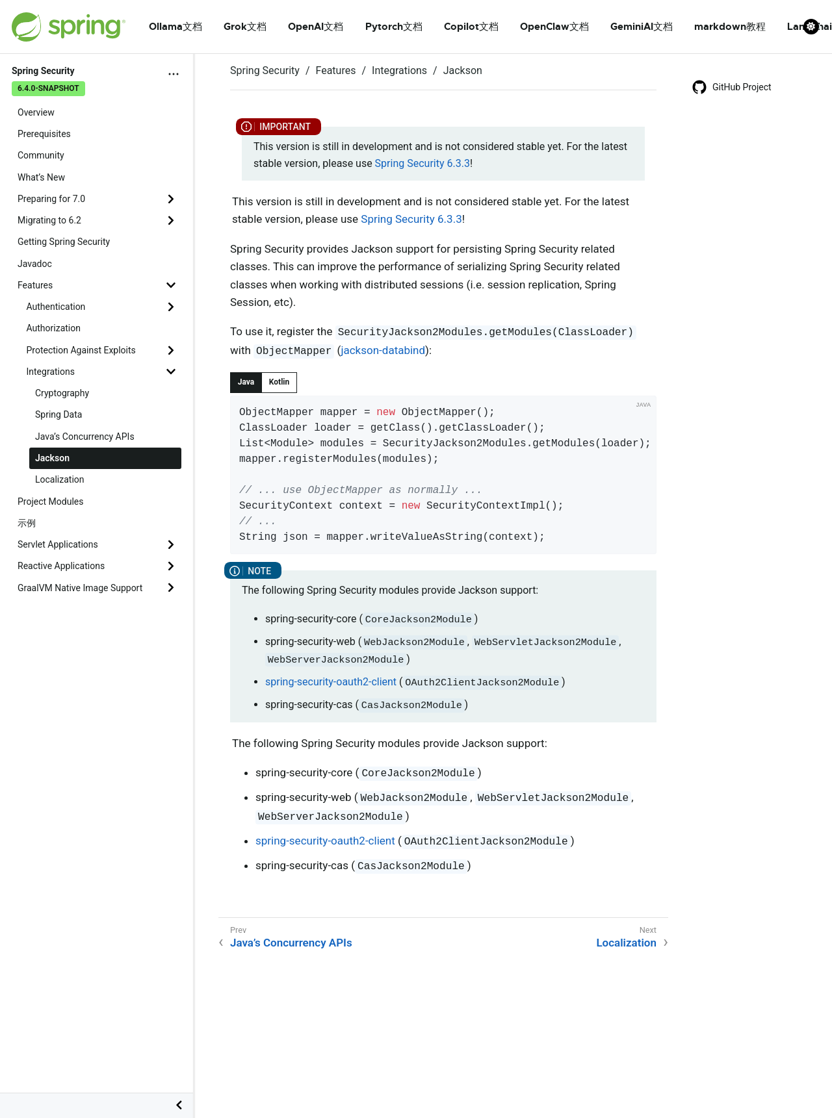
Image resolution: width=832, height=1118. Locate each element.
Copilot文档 (471, 26)
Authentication (56, 306)
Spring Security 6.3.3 (422, 163)
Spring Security (265, 70)
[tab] (246, 382)
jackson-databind (383, 350)
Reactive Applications (61, 566)
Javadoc (35, 264)
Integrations (51, 371)
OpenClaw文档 (554, 26)
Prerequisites (44, 134)
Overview (36, 112)
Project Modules (50, 501)
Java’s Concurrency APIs (85, 436)
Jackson (52, 458)
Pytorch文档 (393, 26)
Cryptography (62, 393)
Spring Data (58, 414)
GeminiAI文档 (641, 26)
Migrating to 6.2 (49, 220)
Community (41, 155)
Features (35, 285)
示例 (27, 523)
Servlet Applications (58, 544)
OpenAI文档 (315, 26)
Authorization (54, 328)
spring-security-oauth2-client (330, 682)
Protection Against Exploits (81, 350)
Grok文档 (245, 26)
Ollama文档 (175, 26)
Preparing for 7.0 (51, 199)
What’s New (41, 177)
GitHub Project (732, 87)
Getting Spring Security (64, 241)
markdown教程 (730, 26)
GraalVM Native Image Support (80, 588)
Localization (59, 479)
